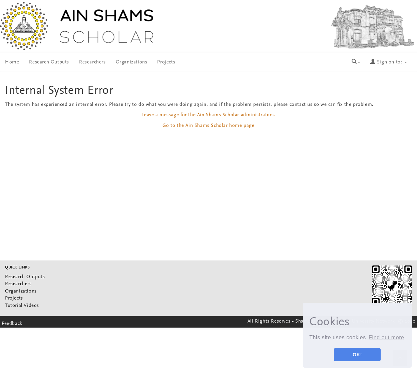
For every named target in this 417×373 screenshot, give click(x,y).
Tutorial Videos (22, 305)
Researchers (92, 62)
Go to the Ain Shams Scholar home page (208, 125)
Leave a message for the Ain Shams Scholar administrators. (208, 115)
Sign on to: (388, 62)
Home (12, 62)
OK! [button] (357, 354)
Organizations (131, 62)
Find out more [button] (386, 337)
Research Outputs (49, 62)
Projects (166, 62)
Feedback (12, 323)
